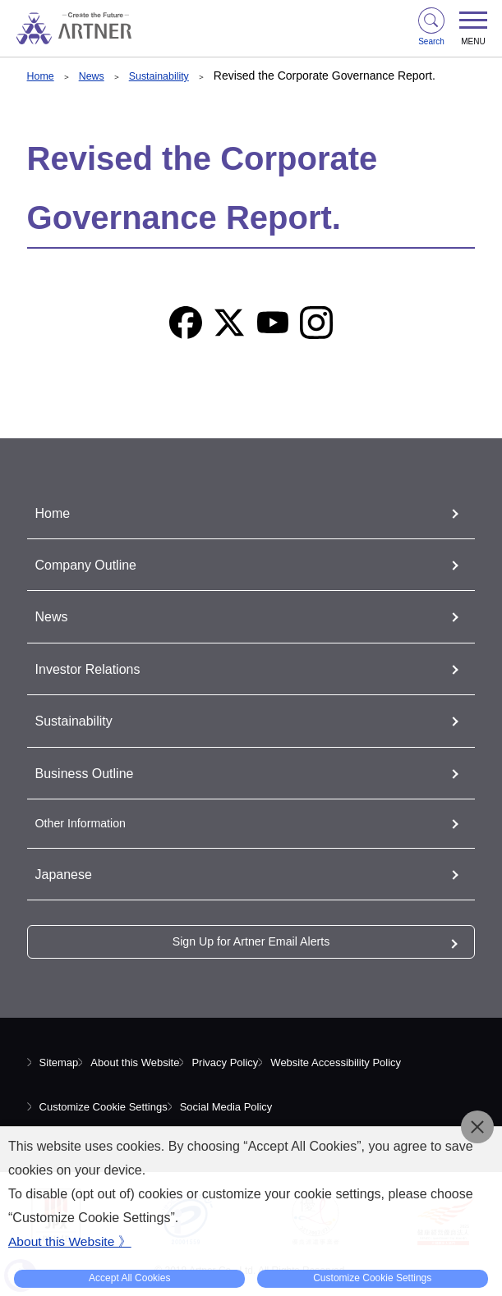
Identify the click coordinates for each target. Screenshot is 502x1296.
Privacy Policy (224, 1062)
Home (42, 75)
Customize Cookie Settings (103, 1107)
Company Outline (92, 564)
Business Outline (90, 773)
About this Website (134, 1062)
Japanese (67, 874)
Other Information (86, 823)
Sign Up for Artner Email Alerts (250, 941)
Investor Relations (94, 669)
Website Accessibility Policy (335, 1062)
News (96, 75)
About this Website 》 (71, 1241)
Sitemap (59, 1062)
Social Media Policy (226, 1107)
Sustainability (170, 75)
